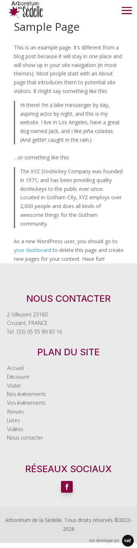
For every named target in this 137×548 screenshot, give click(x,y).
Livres (13, 420)
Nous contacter (25, 437)
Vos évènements (26, 403)
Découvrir (18, 376)
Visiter (14, 385)
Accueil (15, 368)
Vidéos (15, 429)
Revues (15, 411)
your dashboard (32, 250)
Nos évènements (26, 394)
